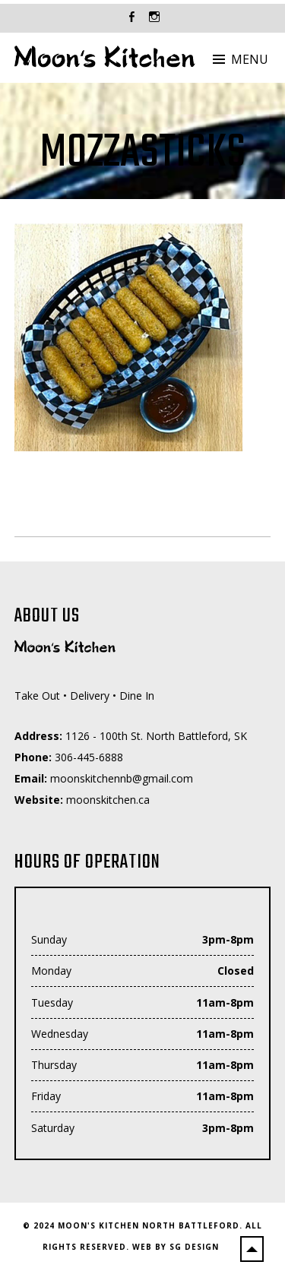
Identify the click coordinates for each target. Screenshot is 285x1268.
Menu (249, 59)
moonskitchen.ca (108, 799)
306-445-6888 (89, 757)
